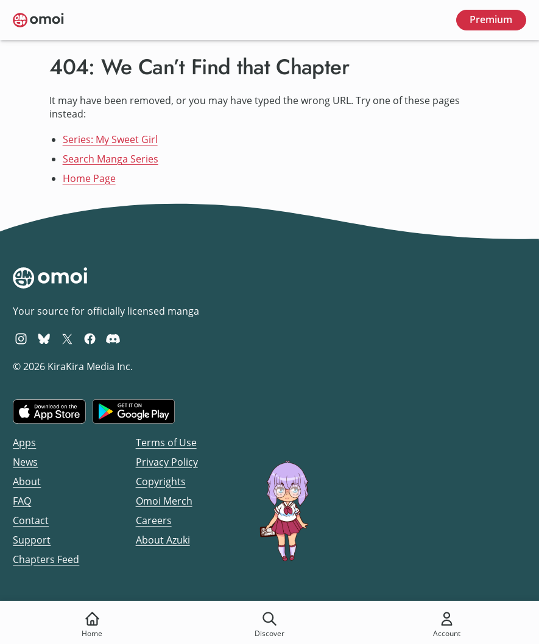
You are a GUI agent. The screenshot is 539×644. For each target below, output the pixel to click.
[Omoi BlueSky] (44, 338)
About (27, 481)
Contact (31, 520)
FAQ (22, 501)
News (25, 462)
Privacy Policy (167, 462)
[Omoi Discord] (113, 338)
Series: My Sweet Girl (110, 139)
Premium (491, 19)
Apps (24, 442)
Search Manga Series (110, 159)
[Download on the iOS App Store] (49, 411)
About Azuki (163, 540)
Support (32, 540)
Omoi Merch (164, 501)
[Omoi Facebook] (90, 338)
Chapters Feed (46, 559)
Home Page (89, 178)
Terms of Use (166, 442)
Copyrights (161, 481)
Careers (154, 520)
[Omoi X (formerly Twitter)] (67, 338)
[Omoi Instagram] (21, 338)
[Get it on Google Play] (134, 411)
